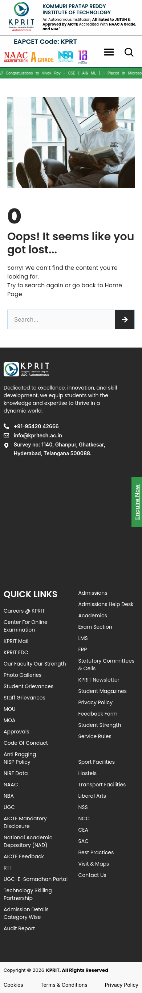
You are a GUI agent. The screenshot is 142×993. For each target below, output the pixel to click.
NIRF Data (16, 773)
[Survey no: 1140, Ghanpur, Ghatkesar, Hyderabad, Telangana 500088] (71, 520)
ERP (82, 649)
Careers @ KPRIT (24, 610)
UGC (9, 807)
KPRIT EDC (16, 652)
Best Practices (96, 852)
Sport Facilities (96, 762)
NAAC (11, 784)
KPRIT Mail (16, 641)
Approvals (16, 731)
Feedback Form (98, 713)
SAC (83, 841)
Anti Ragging (20, 754)
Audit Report (19, 928)
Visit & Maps (93, 863)
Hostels (87, 773)
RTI (7, 867)
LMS (83, 638)
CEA (83, 829)
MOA (10, 720)
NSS (83, 807)
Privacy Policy (95, 702)
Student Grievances (28, 686)
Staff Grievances (24, 697)
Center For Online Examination (26, 625)
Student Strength (99, 725)
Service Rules (94, 736)
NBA (9, 796)
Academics (92, 615)
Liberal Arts (92, 796)
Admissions (92, 593)
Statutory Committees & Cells (106, 664)
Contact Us (92, 875)
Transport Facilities (102, 784)
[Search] (124, 319)
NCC (84, 818)
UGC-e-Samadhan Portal (36, 879)
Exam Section (95, 626)
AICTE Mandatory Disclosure (25, 822)
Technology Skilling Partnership (28, 894)
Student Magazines (102, 691)
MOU (10, 709)
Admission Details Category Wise (26, 913)
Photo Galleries (22, 675)
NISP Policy (17, 762)
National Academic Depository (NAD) (28, 841)
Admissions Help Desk (106, 604)
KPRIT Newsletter (98, 679)
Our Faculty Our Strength (35, 663)
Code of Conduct (26, 743)
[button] (109, 52)
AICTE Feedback (24, 856)
